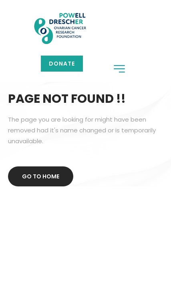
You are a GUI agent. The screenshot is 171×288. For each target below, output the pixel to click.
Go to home (40, 176)
